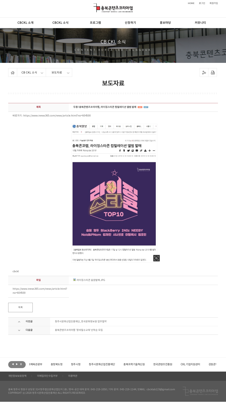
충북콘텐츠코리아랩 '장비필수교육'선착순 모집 (79, 330)
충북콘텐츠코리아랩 (94, 5)
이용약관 (79, 376)
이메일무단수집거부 (51, 376)
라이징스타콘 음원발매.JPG (89, 280)
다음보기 (17, 364)
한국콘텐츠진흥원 (177, 364)
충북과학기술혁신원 (147, 364)
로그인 (202, 3)
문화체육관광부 (42, 364)
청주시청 (86, 364)
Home (9, 70)
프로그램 (95, 23)
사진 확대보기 (156, 258)
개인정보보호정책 (18, 376)
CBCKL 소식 (60, 23)
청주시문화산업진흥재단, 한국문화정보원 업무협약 (81, 321)
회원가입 (214, 3)
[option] (42, 364)
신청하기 (130, 23)
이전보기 (13, 364)
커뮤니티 (200, 23)
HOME (191, 3)
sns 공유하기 (203, 72)
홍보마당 (165, 23)
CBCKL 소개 (25, 23)
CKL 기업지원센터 (206, 364)
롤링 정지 (21, 364)
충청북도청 (66, 364)
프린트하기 (212, 72)
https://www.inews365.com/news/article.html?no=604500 (57, 115)
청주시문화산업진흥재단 (113, 364)
